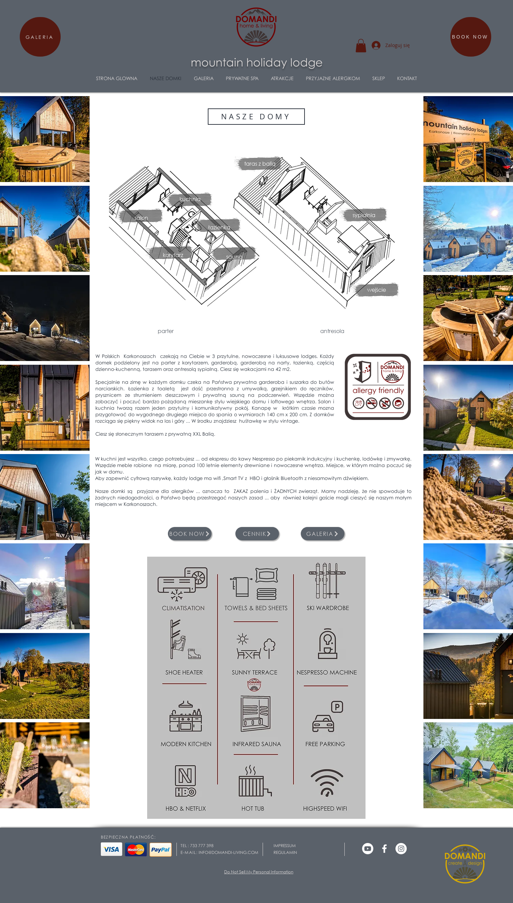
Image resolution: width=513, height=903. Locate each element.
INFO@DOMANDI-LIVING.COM (228, 852)
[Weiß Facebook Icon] (384, 848)
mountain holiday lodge (257, 62)
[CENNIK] (257, 533)
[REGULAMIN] (296, 852)
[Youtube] (367, 848)
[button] (361, 45)
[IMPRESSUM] (296, 845)
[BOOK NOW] (470, 37)
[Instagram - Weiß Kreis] (401, 848)
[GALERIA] (40, 37)
